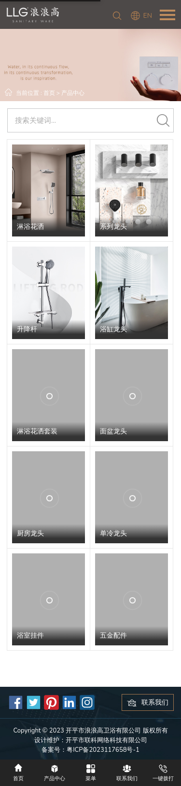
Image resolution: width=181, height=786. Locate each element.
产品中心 (72, 93)
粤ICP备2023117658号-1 (103, 750)
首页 (49, 93)
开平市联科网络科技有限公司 (106, 740)
